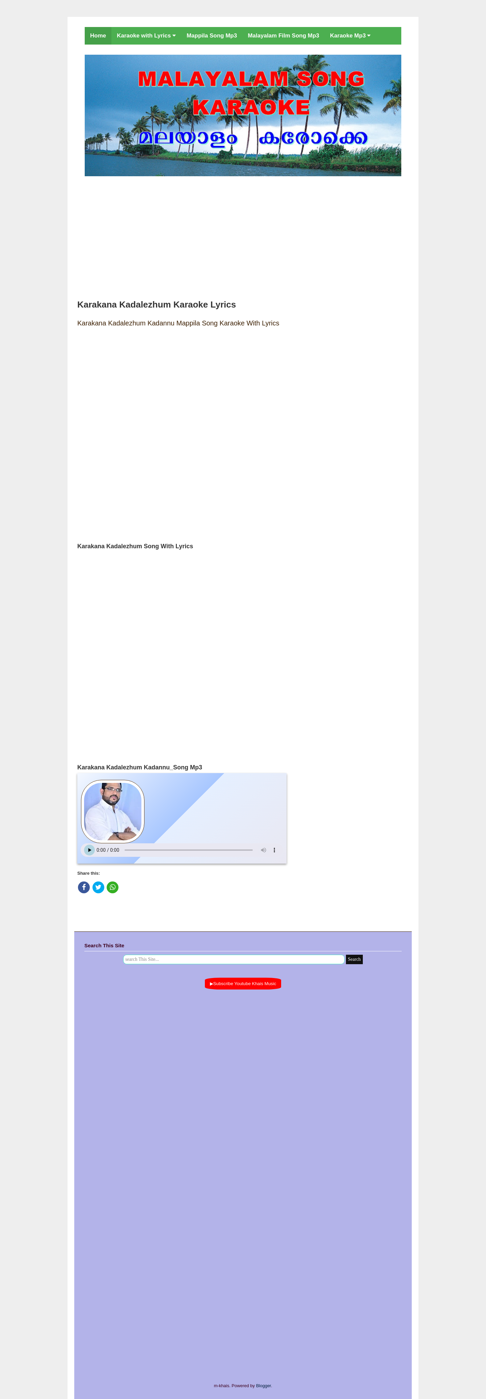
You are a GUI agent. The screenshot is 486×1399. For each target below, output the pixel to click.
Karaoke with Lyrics (146, 35)
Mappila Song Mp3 (212, 35)
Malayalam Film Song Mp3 (283, 35)
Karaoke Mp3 (350, 35)
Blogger (263, 1385)
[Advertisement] (243, 236)
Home (98, 35)
